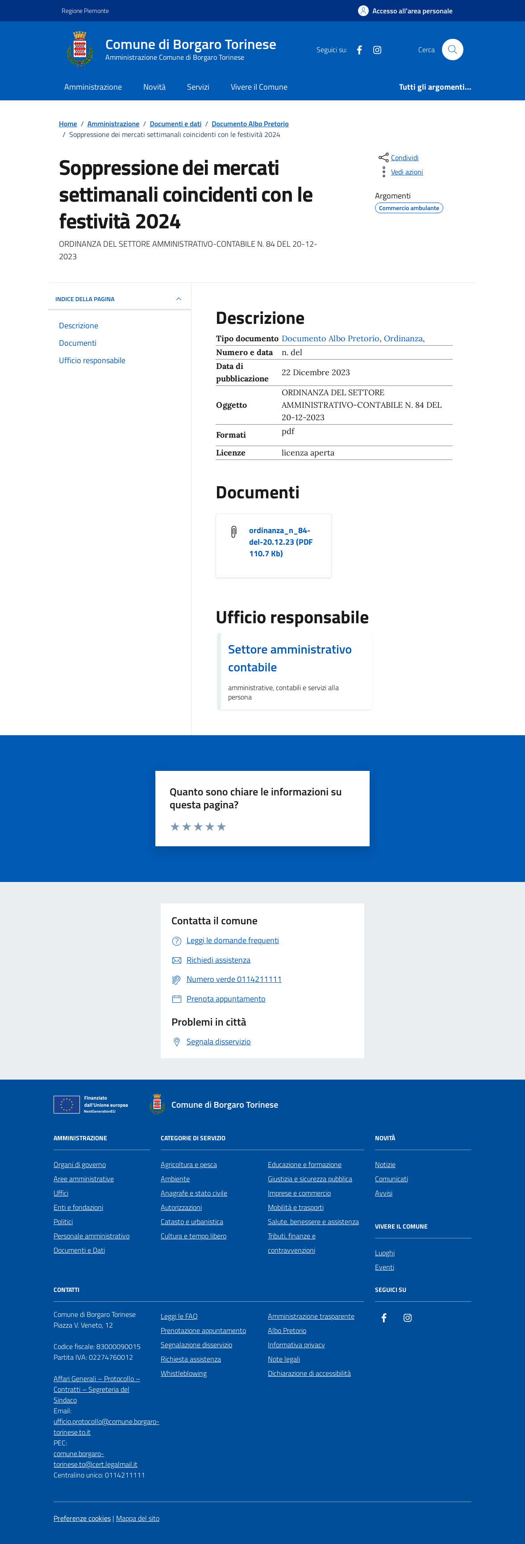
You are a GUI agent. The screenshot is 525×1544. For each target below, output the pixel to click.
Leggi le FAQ (179, 1316)
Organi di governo (80, 1164)
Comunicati (391, 1178)
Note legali (284, 1359)
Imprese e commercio (299, 1193)
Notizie (385, 1164)
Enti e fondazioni (78, 1207)
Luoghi (385, 1252)
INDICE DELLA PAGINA (119, 299)
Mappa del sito (137, 1518)
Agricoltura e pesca (189, 1164)
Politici (63, 1221)
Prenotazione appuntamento (203, 1330)
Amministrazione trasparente (311, 1316)
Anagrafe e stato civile (194, 1193)
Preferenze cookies (82, 1518)
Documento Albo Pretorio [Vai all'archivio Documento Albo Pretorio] (330, 338)
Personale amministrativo (91, 1235)
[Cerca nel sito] (452, 49)
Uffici (61, 1193)
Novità (154, 87)
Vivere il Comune (259, 87)
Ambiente (175, 1178)
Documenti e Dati (79, 1250)
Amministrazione (93, 87)
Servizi (198, 87)
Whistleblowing (184, 1373)
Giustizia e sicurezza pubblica (310, 1178)
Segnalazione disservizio (196, 1344)
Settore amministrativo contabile (290, 658)
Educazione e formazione (305, 1164)
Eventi (384, 1267)
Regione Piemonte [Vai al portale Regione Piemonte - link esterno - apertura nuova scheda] (85, 10)
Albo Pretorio (287, 1330)
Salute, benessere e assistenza (313, 1221)
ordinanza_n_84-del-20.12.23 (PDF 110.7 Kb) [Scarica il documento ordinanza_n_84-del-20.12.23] (281, 542)
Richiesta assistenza (191, 1359)
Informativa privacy (296, 1344)
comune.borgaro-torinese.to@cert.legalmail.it (96, 1458)
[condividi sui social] (398, 157)
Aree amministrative (84, 1178)
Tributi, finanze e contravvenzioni (292, 1242)
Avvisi (383, 1193)
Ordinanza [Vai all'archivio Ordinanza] (403, 338)
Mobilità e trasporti (296, 1207)
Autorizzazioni (181, 1207)
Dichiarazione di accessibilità (309, 1373)
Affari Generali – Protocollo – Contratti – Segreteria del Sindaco (97, 1389)
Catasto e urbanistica (192, 1221)
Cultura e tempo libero (193, 1235)
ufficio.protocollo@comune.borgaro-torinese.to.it (106, 1426)
